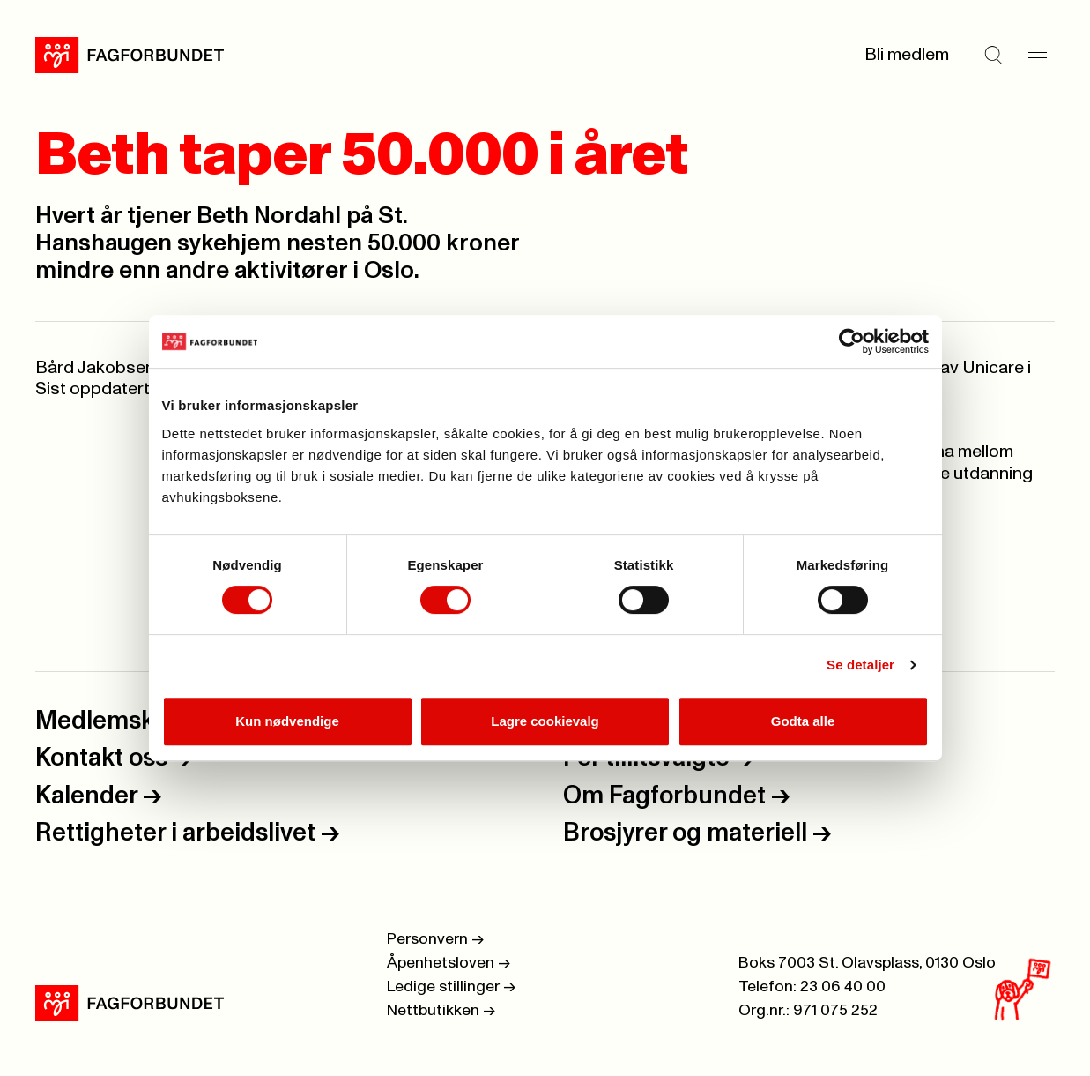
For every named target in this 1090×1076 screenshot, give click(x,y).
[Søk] (993, 54)
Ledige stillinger (451, 987)
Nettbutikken (441, 1011)
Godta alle (803, 721)
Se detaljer (860, 664)
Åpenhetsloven (448, 963)
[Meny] (1037, 54)
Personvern (435, 939)
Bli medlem (906, 55)
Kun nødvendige (287, 721)
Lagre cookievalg (545, 721)
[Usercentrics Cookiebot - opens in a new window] (852, 341)
